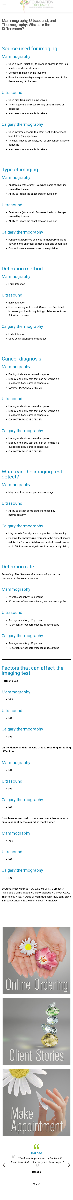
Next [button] (69, 1165)
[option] (36, 1158)
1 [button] (34, 1184)
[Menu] (8, 5)
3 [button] (39, 1184)
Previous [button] (4, 1165)
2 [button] (36, 1184)
